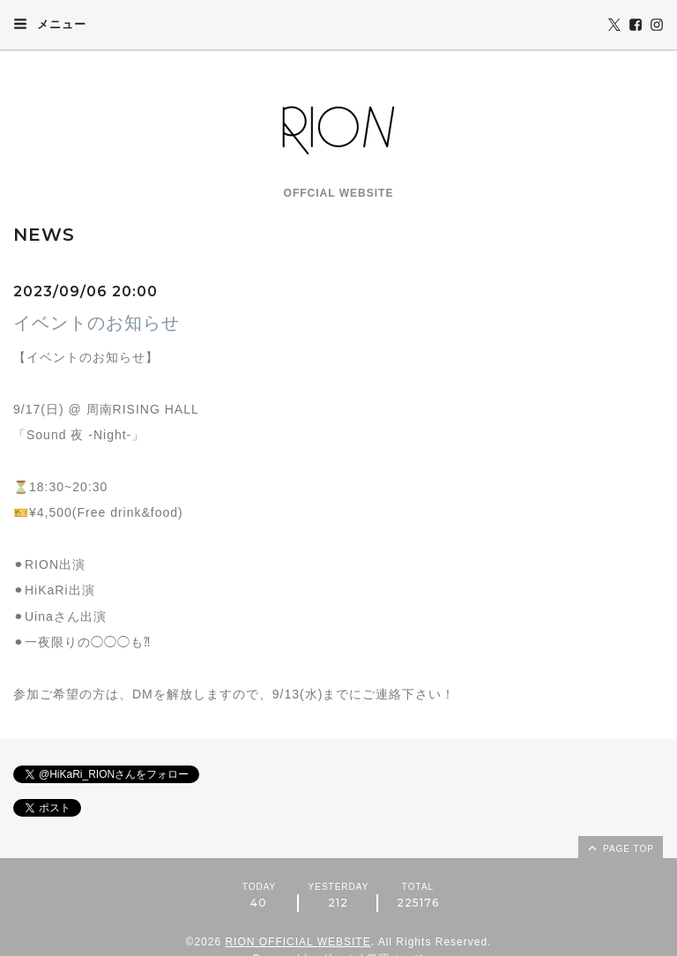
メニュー (49, 24)
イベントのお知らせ (96, 322)
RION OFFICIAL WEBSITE (297, 942)
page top (619, 847)
